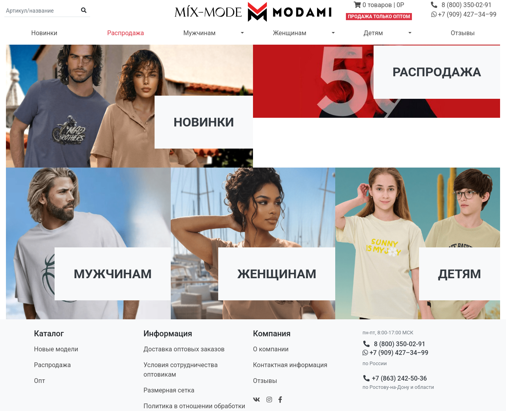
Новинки (44, 33)
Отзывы (463, 33)
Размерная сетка (168, 390)
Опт (39, 381)
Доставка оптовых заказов (184, 349)
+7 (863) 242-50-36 (395, 378)
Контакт (290, 365)
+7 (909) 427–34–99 (396, 352)
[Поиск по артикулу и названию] (41, 10)
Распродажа (125, 33)
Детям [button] (373, 33)
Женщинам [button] (289, 33)
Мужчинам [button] (199, 33)
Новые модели (56, 349)
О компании (271, 349)
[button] (378, 5)
